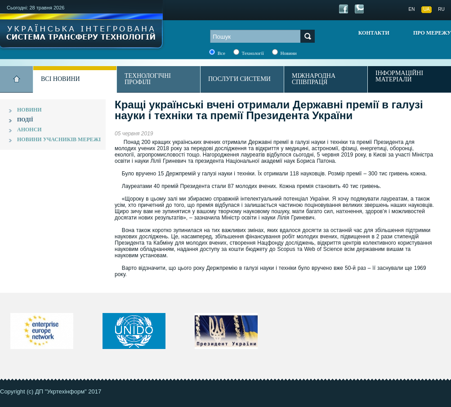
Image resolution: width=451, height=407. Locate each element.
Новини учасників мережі (59, 139)
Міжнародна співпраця (313, 78)
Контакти (373, 33)
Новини (29, 110)
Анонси (29, 129)
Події (25, 119)
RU (441, 9)
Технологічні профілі (148, 78)
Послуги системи (239, 79)
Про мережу (432, 33)
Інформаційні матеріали (399, 76)
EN (412, 9)
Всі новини (60, 79)
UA (427, 9)
